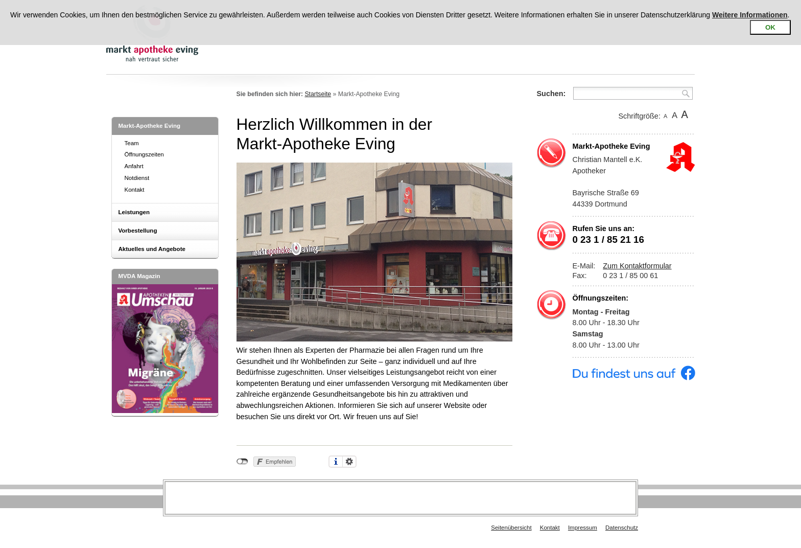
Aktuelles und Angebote (152, 249)
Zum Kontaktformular (637, 266)
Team (132, 143)
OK (770, 27)
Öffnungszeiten (144, 154)
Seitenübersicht (511, 527)
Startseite (317, 94)
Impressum (582, 527)
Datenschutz (621, 527)
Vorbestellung (138, 230)
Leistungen (134, 212)
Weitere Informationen (750, 15)
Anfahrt (134, 166)
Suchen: (551, 93)
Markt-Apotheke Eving (150, 126)
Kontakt (135, 190)
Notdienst (137, 178)
